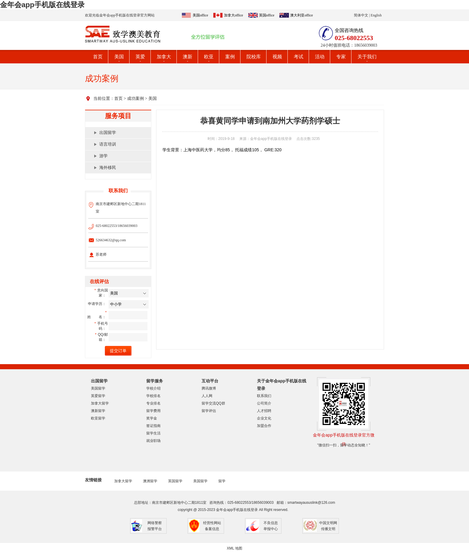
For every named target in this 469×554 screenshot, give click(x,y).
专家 (341, 56)
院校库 (253, 56)
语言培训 (107, 144)
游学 (103, 156)
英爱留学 (98, 396)
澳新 (187, 56)
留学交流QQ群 (213, 403)
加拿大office (233, 15)
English (376, 15)
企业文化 (264, 418)
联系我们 (264, 396)
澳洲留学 (150, 481)
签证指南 (153, 426)
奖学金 (151, 418)
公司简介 (264, 403)
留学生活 (153, 433)
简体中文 (361, 15)
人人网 (207, 396)
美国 (119, 56)
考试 (298, 56)
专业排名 (153, 403)
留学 (222, 481)
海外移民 (107, 167)
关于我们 (367, 56)
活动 (320, 56)
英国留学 (175, 481)
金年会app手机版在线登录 (42, 5)
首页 (98, 56)
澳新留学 (98, 411)
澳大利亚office (301, 15)
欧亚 (209, 56)
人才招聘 (264, 411)
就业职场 (153, 441)
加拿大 (164, 56)
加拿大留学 (100, 403)
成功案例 (135, 98)
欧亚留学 (98, 418)
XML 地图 (234, 548)
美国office (200, 15)
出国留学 (107, 132)
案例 (230, 56)
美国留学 (98, 388)
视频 (277, 56)
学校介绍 (153, 388)
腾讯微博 (209, 388)
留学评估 (209, 411)
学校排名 (153, 396)
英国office (267, 15)
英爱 (140, 56)
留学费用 (153, 411)
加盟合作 (264, 426)
